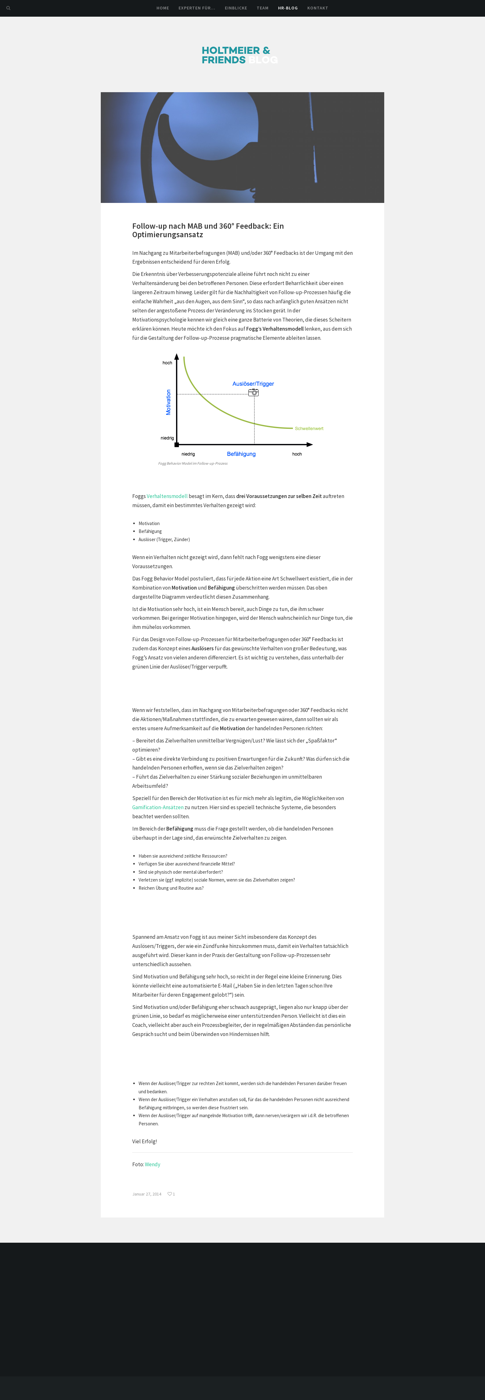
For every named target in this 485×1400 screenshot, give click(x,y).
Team (263, 8)
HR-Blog (288, 8)
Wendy (152, 1164)
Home (163, 8)
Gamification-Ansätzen (158, 807)
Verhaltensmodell (167, 496)
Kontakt (317, 8)
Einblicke (236, 8)
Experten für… (197, 8)
